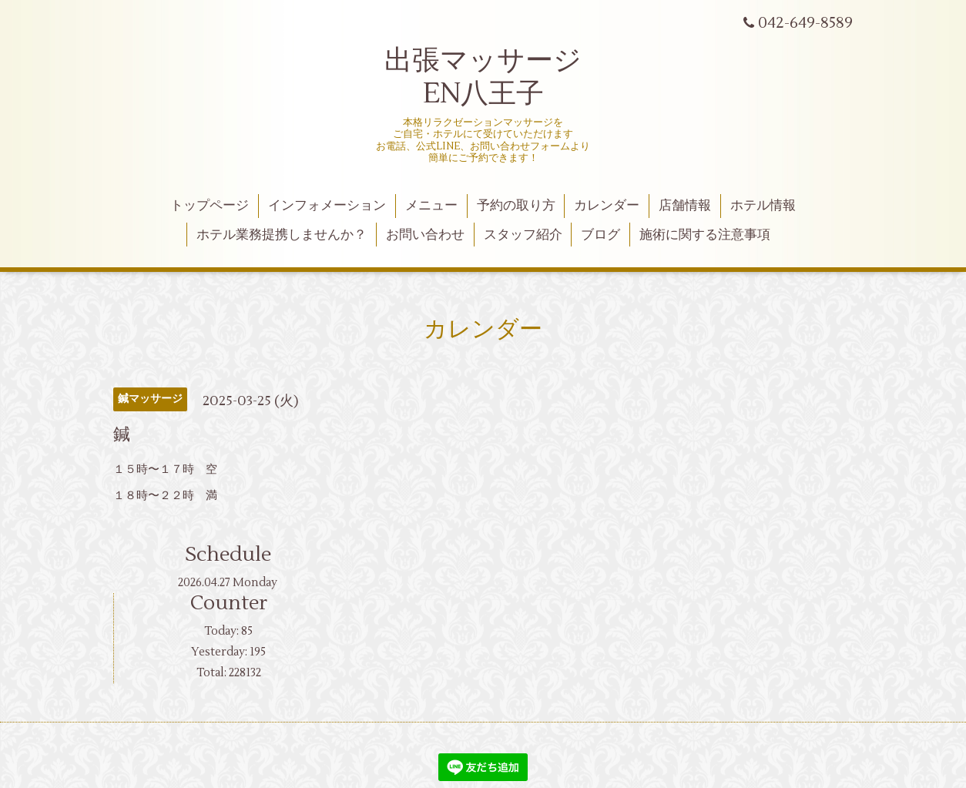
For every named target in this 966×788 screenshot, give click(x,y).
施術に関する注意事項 (704, 234)
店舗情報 (685, 205)
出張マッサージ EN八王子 (483, 77)
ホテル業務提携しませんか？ (281, 234)
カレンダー (606, 205)
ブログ (600, 234)
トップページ (209, 205)
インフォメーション (327, 205)
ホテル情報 (763, 205)
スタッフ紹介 (523, 234)
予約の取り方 (516, 205)
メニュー (431, 205)
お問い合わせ (425, 234)
